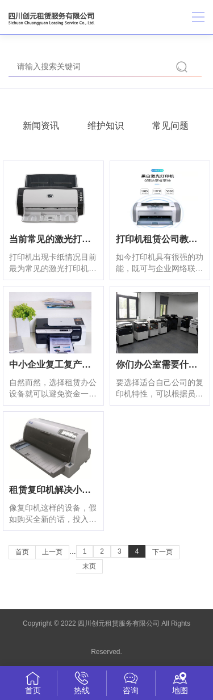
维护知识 (105, 125)
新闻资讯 (41, 125)
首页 (22, 552)
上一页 (52, 552)
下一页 (162, 552)
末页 (89, 566)
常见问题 (170, 125)
